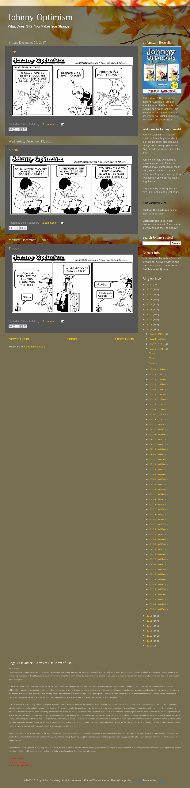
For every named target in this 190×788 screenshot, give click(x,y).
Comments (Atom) (34, 346)
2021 (149, 309)
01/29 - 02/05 (157, 589)
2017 (149, 329)
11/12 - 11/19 (157, 384)
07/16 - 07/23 (157, 469)
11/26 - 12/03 (157, 374)
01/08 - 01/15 (157, 604)
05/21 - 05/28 (157, 509)
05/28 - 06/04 (157, 504)
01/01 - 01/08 (157, 609)
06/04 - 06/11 (157, 499)
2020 (149, 314)
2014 (149, 625)
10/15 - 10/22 (157, 404)
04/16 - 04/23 (157, 534)
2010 (149, 645)
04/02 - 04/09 (157, 544)
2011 (149, 640)
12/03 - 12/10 (157, 369)
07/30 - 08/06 (157, 459)
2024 (149, 294)
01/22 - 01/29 (157, 594)
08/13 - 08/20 (157, 449)
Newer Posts (19, 339)
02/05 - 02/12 (157, 584)
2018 (149, 324)
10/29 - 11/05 (157, 394)
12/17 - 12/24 (157, 344)
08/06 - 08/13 (157, 454)
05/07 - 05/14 (157, 519)
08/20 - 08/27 (157, 444)
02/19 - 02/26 (157, 574)
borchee (136, 780)
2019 (149, 319)
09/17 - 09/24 (157, 424)
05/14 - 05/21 (157, 514)
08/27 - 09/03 (157, 439)
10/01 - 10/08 (157, 414)
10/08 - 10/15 (157, 409)
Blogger (161, 780)
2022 (149, 304)
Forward (14, 249)
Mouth (13, 150)
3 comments (50, 124)
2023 (149, 299)
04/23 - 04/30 (157, 529)
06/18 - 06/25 (157, 489)
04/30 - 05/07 (157, 524)
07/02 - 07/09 (157, 479)
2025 (149, 289)
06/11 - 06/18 (157, 494)
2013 (149, 630)
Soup (12, 51)
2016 (149, 615)
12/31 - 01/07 (157, 333)
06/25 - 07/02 (157, 484)
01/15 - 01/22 (157, 599)
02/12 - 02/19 (157, 579)
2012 (149, 635)
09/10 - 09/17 (157, 429)
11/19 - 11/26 (157, 379)
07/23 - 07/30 (157, 464)
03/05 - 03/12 (157, 564)
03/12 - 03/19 (157, 559)
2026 (149, 284)
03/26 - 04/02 (157, 549)
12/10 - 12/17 (157, 348)
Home (72, 339)
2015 (149, 620)
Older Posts (124, 339)
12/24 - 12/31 (157, 338)
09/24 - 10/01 (157, 419)
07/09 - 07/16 (157, 474)
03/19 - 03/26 (157, 554)
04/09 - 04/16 (157, 539)
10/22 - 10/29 (157, 399)
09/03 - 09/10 (157, 434)
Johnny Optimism (40, 17)
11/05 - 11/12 (157, 389)
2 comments (50, 222)
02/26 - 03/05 (157, 569)
